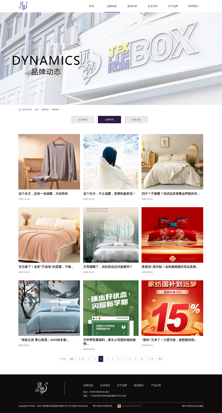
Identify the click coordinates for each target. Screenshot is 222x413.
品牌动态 (112, 6)
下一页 (150, 359)
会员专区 (153, 6)
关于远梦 (173, 6)
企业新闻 (82, 119)
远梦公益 (136, 119)
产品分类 (156, 385)
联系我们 (193, 6)
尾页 (160, 359)
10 (142, 359)
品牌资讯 (55, 109)
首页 (91, 6)
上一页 (81, 359)
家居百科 (132, 6)
